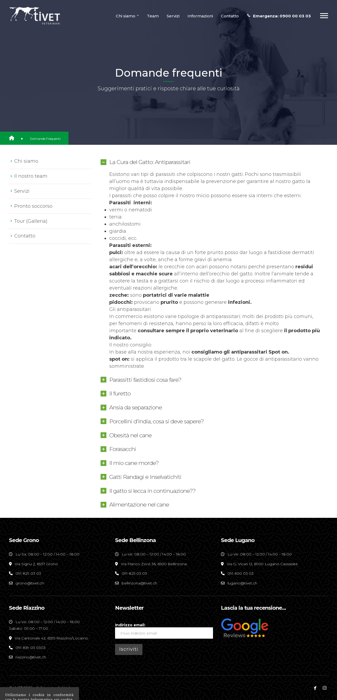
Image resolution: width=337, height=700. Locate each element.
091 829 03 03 (28, 573)
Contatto (24, 236)
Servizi (21, 191)
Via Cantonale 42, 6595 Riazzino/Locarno (51, 638)
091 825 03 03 (134, 573)
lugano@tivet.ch (242, 583)
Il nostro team (30, 176)
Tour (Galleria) (30, 221)
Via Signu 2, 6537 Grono (36, 564)
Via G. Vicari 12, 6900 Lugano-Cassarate (262, 564)
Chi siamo (26, 161)
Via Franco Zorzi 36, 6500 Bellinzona (153, 564)
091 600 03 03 (240, 573)
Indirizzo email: (164, 631)
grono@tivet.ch (30, 583)
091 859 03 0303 (31, 647)
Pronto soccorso (33, 206)
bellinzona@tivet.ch (139, 583)
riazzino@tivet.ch (31, 657)
